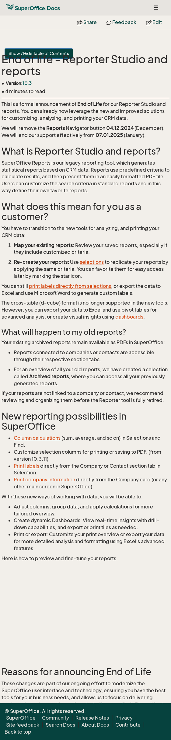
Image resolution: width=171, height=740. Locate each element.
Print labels (26, 466)
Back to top (18, 732)
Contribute (128, 725)
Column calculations (37, 438)
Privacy (124, 718)
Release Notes (92, 718)
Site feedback (22, 725)
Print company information (44, 479)
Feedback (121, 22)
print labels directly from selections (70, 286)
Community (55, 718)
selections (92, 262)
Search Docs (60, 725)
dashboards (129, 317)
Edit (154, 22)
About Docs (95, 725)
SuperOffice (21, 718)
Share (87, 22)
